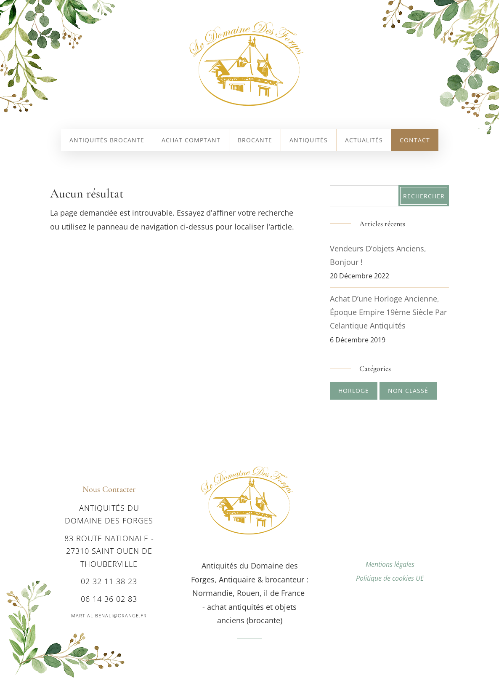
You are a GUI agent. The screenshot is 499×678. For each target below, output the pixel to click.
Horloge (353, 391)
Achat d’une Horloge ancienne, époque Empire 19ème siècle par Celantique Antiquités (388, 312)
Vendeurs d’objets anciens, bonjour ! (378, 255)
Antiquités (308, 140)
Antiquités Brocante (106, 140)
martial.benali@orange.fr (109, 615)
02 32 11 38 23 (109, 581)
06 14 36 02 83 (109, 599)
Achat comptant (191, 140)
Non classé (408, 391)
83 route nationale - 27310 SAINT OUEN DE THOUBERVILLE (109, 551)
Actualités (364, 140)
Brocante (255, 140)
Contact (415, 140)
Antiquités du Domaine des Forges (109, 514)
